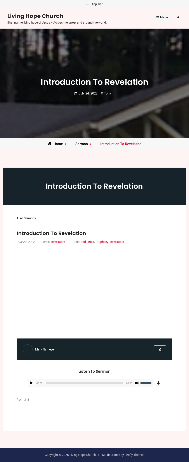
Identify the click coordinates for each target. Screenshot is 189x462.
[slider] (84, 383)
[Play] (31, 383)
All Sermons (26, 218)
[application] (90, 383)
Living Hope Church (35, 16)
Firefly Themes (134, 455)
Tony (107, 93)
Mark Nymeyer (45, 349)
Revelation (58, 242)
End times (87, 242)
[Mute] (137, 383)
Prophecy (101, 242)
